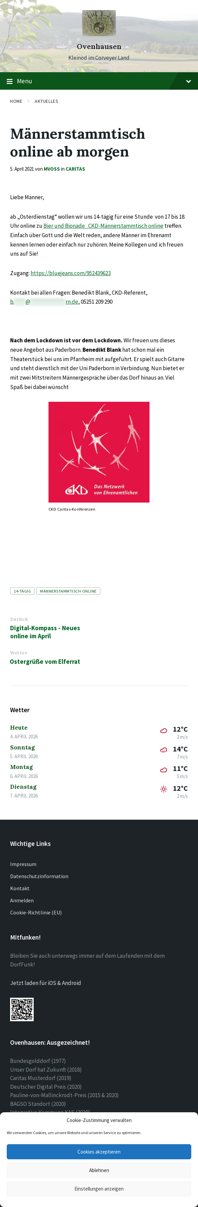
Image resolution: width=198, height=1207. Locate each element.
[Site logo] (99, 34)
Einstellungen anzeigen (99, 1189)
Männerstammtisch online (68, 591)
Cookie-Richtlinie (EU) (36, 912)
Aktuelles (46, 101)
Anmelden (22, 900)
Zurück (19, 619)
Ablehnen (99, 1170)
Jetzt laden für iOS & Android (45, 983)
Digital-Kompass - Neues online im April (45, 632)
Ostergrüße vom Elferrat (45, 661)
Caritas (75, 169)
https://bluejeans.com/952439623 (71, 273)
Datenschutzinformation (39, 876)
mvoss (52, 169)
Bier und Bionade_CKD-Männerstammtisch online (103, 225)
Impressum (23, 864)
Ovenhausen (99, 46)
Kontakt (20, 888)
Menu (99, 81)
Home (16, 101)
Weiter (18, 653)
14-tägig (22, 591)
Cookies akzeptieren (99, 1152)
